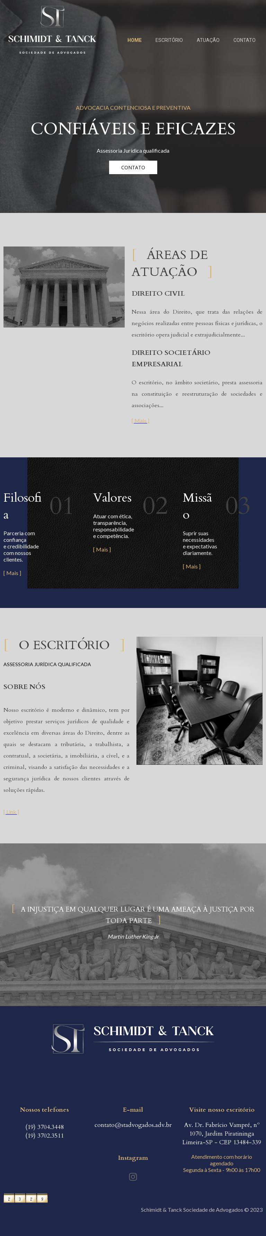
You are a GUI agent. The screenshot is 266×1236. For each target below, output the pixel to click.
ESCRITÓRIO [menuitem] (169, 40)
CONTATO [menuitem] (244, 40)
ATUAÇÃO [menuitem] (208, 40)
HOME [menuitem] (134, 40)
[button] (133, 167)
